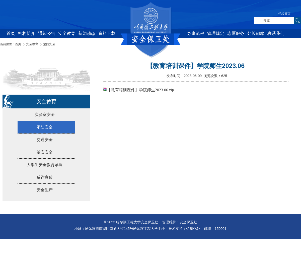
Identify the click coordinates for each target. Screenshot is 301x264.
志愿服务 (235, 33)
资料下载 (106, 33)
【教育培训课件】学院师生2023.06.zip (140, 90)
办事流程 (195, 33)
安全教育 (66, 33)
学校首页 (284, 14)
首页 (11, 33)
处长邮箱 (255, 33)
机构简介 (26, 33)
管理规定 (215, 33)
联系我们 (275, 33)
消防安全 (49, 44)
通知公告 (46, 33)
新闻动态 (86, 33)
